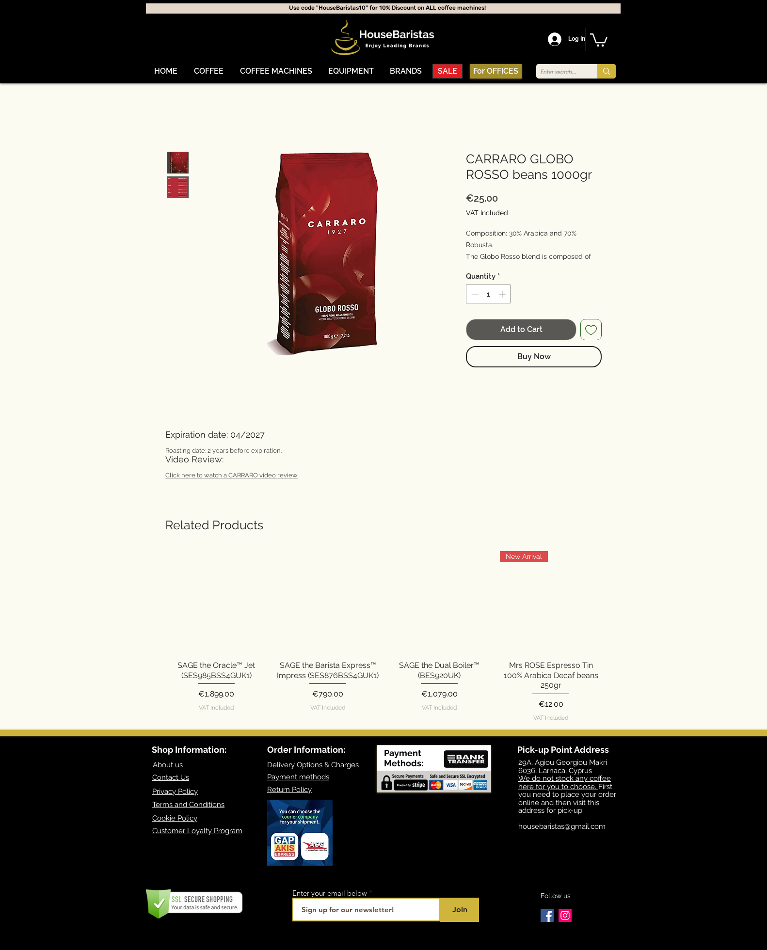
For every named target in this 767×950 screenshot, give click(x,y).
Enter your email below (329, 893)
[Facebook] (547, 915)
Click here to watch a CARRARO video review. (231, 475)
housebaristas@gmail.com (562, 826)
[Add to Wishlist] (591, 329)
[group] (383, 636)
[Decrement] (473, 294)
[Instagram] (565, 915)
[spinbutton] (488, 294)
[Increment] (503, 294)
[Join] (459, 910)
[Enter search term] (558, 72)
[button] (209, 71)
